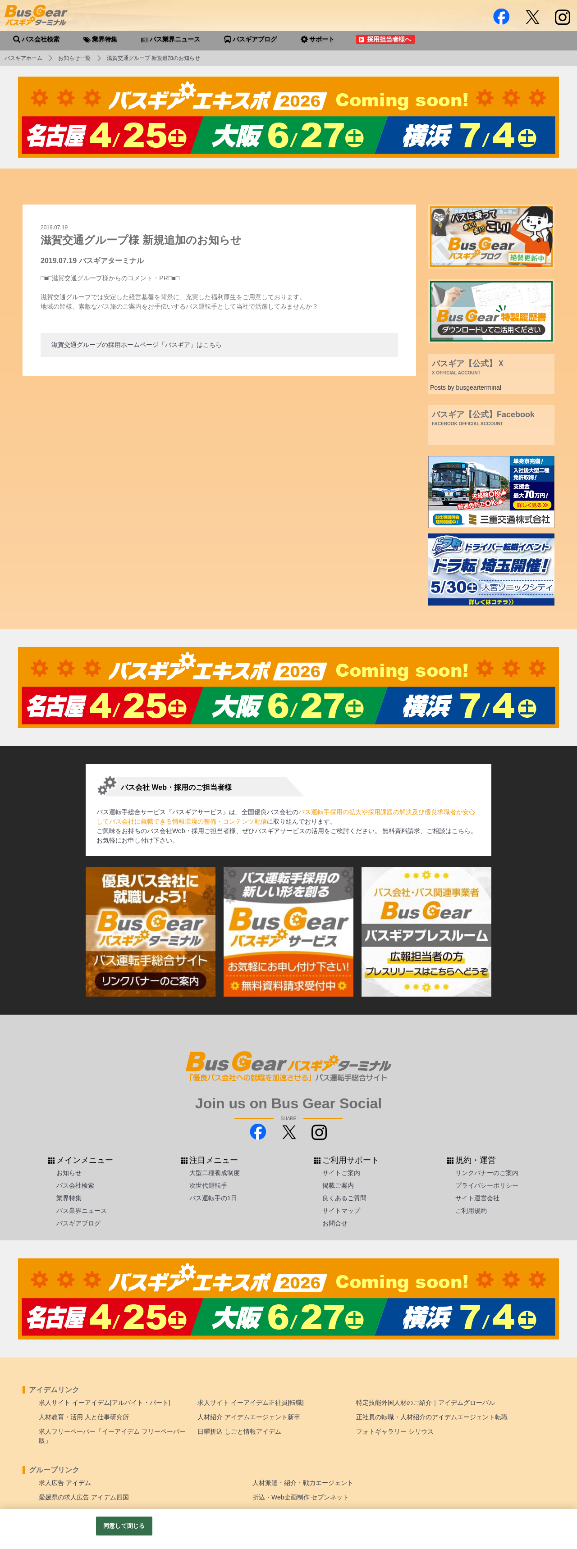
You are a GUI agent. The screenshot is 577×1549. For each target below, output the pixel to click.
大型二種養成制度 (214, 1172)
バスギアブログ (78, 1223)
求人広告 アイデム (65, 1482)
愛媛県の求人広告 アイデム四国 (84, 1497)
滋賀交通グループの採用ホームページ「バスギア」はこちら (136, 344)
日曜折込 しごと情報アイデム (239, 1431)
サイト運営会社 (477, 1198)
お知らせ (69, 1172)
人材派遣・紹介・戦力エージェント (302, 1482)
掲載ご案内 (338, 1185)
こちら (461, 830)
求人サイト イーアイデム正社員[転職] (250, 1402)
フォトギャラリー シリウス (395, 1431)
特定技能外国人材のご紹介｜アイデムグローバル (425, 1402)
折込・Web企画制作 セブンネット (300, 1497)
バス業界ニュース (81, 1210)
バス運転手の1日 (213, 1198)
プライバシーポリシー (486, 1185)
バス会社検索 (75, 1185)
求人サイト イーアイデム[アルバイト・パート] (104, 1402)
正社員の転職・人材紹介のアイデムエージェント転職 (432, 1417)
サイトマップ (341, 1210)
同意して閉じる (124, 1525)
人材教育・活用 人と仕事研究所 (84, 1417)
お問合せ (335, 1223)
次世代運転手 (208, 1185)
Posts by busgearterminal (465, 387)
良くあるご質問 (344, 1198)
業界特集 (69, 1198)
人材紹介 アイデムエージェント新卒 (248, 1417)
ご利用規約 (471, 1210)
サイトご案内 (341, 1172)
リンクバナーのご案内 (486, 1172)
